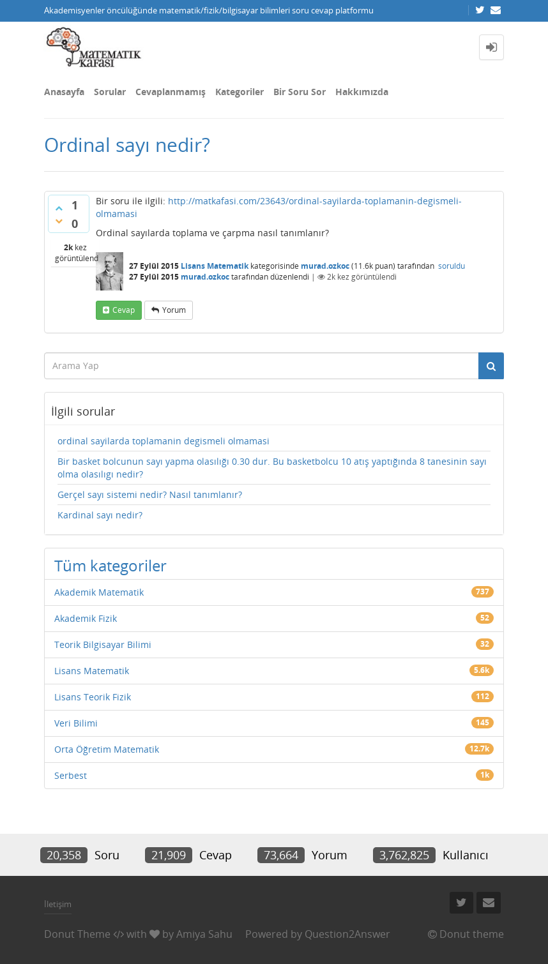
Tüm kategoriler (110, 565)
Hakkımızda (361, 92)
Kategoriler (239, 92)
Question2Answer (347, 934)
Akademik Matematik (99, 592)
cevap (123, 310)
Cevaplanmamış (170, 92)
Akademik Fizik (85, 618)
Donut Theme (77, 934)
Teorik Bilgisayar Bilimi (102, 644)
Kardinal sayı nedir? (99, 515)
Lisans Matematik (214, 265)
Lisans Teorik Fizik (92, 697)
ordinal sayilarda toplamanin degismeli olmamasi (163, 441)
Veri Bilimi (76, 723)
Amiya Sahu (204, 934)
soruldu (451, 265)
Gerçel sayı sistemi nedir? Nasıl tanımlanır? (149, 494)
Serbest (70, 775)
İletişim (58, 904)
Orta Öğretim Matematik (106, 749)
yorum (174, 310)
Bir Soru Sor (299, 92)
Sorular (110, 92)
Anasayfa (64, 92)
